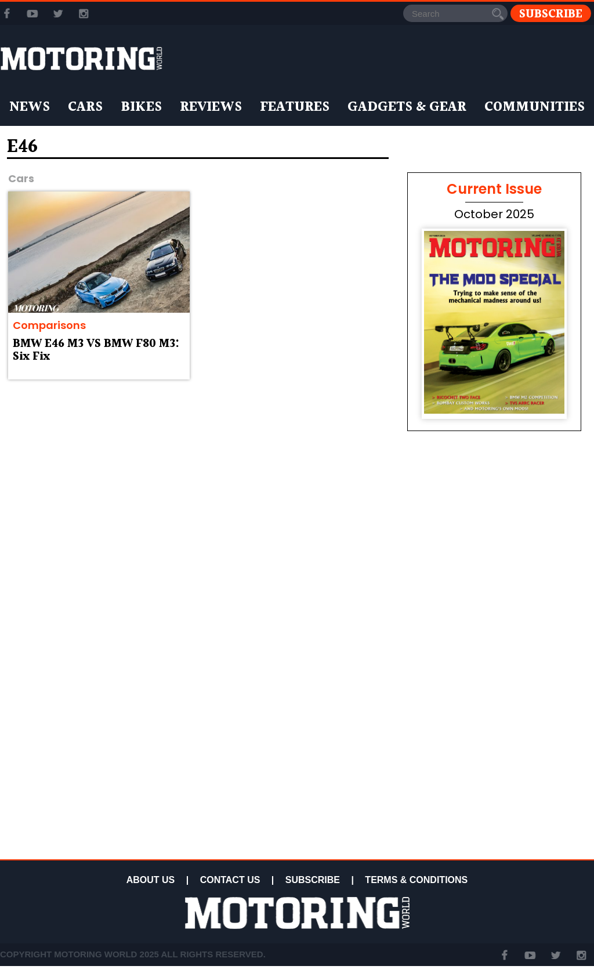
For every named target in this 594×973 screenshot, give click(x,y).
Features (294, 107)
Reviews (211, 107)
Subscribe (550, 13)
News (29, 107)
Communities (534, 107)
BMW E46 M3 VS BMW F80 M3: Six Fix (96, 350)
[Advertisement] (494, 772)
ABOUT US (150, 880)
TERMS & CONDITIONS (416, 880)
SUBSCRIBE (312, 880)
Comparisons (49, 325)
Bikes (141, 107)
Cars (85, 107)
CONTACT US (230, 880)
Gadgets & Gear (406, 107)
